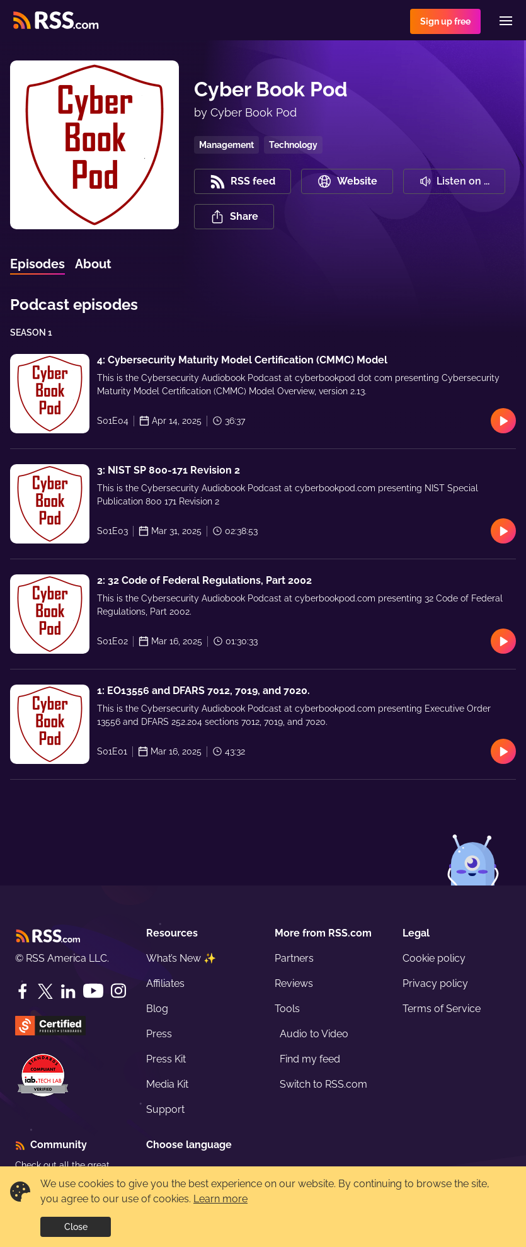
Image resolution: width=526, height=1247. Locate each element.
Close (76, 1227)
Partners (294, 958)
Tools (287, 1009)
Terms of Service (442, 1009)
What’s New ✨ (181, 958)
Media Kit (167, 1084)
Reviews (294, 983)
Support (165, 1109)
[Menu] (505, 20)
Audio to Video (314, 1034)
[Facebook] (22, 991)
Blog (157, 1009)
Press (159, 1034)
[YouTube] (93, 991)
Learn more (220, 1199)
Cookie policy (434, 958)
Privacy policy (435, 983)
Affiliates (165, 983)
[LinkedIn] (68, 991)
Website (347, 181)
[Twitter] (45, 991)
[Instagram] (118, 991)
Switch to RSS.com (323, 1084)
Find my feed (310, 1059)
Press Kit (166, 1059)
